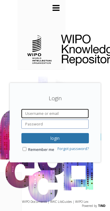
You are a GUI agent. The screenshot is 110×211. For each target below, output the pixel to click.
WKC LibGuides (61, 201)
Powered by (94, 206)
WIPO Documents (34, 201)
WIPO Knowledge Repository (81, 49)
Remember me (41, 149)
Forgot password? (73, 148)
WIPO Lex (81, 201)
